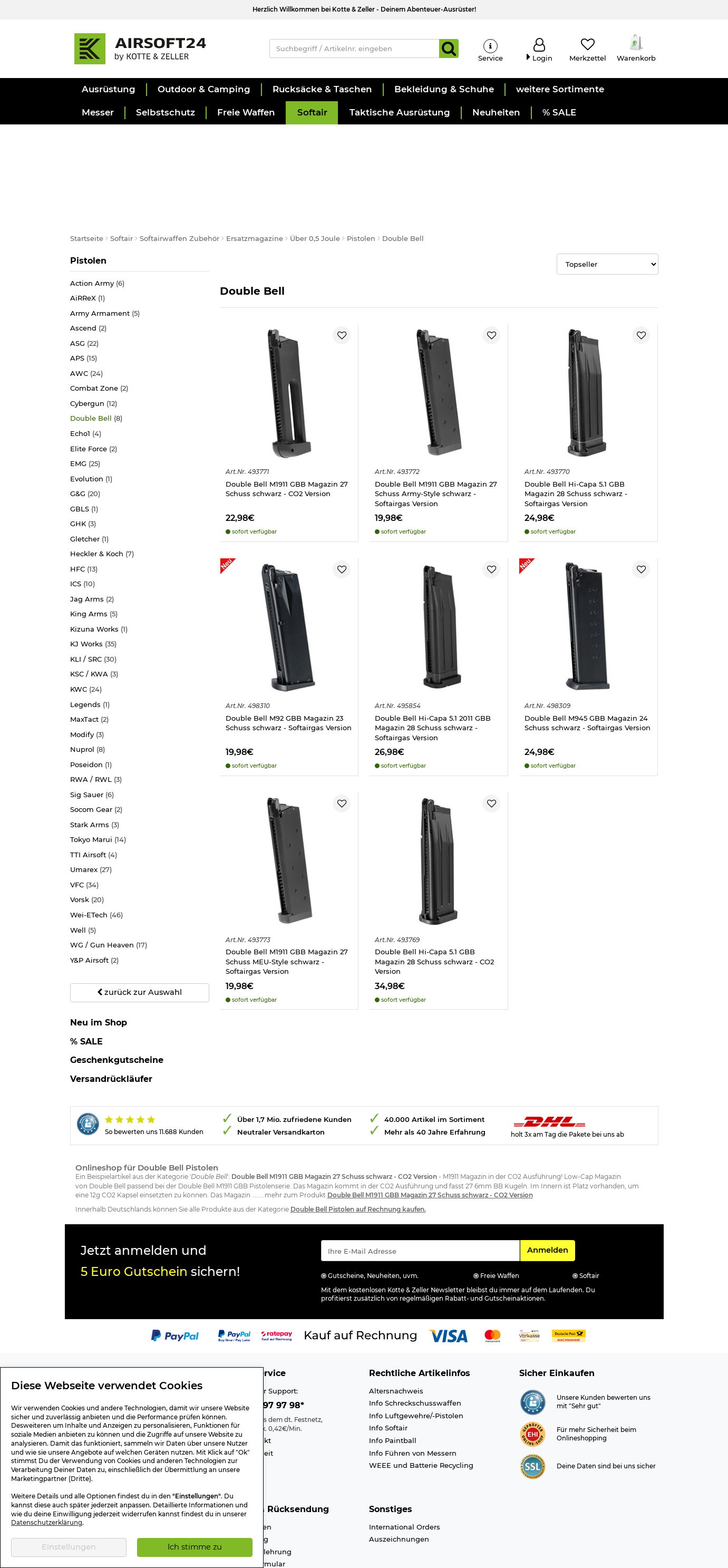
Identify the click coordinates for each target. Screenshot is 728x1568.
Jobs (78, 1365)
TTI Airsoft (93, 804)
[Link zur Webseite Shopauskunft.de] (532, 1351)
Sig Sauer (92, 744)
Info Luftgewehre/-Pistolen (416, 1365)
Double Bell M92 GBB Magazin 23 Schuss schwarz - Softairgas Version (289, 672)
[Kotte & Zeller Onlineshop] (159, 48)
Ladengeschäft (96, 1353)
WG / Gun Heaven (108, 894)
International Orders (404, 1476)
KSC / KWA (94, 624)
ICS (82, 534)
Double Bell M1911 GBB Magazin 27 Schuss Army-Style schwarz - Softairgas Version (436, 443)
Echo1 (85, 383)
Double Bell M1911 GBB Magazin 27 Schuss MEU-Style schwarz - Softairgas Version (287, 911)
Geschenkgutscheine (116, 1010)
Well (83, 880)
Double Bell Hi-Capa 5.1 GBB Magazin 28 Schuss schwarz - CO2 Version (434, 911)
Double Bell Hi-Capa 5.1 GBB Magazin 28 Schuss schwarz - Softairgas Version (576, 443)
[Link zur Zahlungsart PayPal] (175, 1285)
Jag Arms (92, 549)
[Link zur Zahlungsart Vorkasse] (529, 1285)
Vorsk (87, 850)
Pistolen (91, 210)
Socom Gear (96, 759)
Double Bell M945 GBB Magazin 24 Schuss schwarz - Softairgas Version (588, 672)
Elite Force (93, 398)
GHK (83, 474)
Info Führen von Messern (413, 1402)
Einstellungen (69, 1547)
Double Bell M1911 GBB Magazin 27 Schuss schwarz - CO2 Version (287, 438)
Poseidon (91, 714)
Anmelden (551, 1199)
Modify (87, 684)
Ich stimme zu (195, 1547)
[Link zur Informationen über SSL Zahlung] (532, 1415)
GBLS (84, 458)
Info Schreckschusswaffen (415, 1353)
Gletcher (89, 488)
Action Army (97, 233)
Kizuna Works (99, 579)
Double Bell (96, 368)
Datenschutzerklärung (46, 1522)
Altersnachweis (396, 1340)
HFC (84, 519)
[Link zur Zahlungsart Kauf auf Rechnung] (360, 1285)
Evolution (91, 428)
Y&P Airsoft (94, 910)
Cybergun (93, 353)
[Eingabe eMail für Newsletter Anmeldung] (420, 1200)
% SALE (86, 991)
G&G (85, 444)
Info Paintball (392, 1390)
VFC (84, 834)
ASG (84, 293)
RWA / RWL (96, 729)
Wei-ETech (96, 864)
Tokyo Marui (98, 790)
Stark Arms (94, 774)
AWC (86, 323)
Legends (90, 654)
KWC (86, 639)
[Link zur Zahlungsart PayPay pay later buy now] (234, 1285)
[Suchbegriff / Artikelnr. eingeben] (354, 48)
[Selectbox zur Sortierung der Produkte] (607, 214)
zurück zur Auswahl (139, 942)
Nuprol (87, 699)
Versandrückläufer (111, 1028)
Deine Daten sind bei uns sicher (606, 1415)
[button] (108, 89)
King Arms (94, 564)
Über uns (86, 1340)
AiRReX (87, 248)
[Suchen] (449, 48)
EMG (85, 413)
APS (83, 308)
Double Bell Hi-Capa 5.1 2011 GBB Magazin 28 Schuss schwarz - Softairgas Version (433, 677)
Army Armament (105, 263)
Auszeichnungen (399, 1489)
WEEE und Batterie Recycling (421, 1414)
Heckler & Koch (102, 504)
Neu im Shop (98, 972)
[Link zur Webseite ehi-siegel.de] (532, 1383)
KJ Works (93, 594)
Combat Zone (99, 338)
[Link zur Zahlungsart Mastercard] (492, 1285)
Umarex (91, 820)
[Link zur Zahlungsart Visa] (448, 1285)
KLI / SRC (93, 609)
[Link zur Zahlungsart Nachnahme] (569, 1285)
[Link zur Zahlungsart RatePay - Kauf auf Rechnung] (277, 1285)
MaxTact (89, 669)
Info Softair (388, 1377)
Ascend (88, 278)
